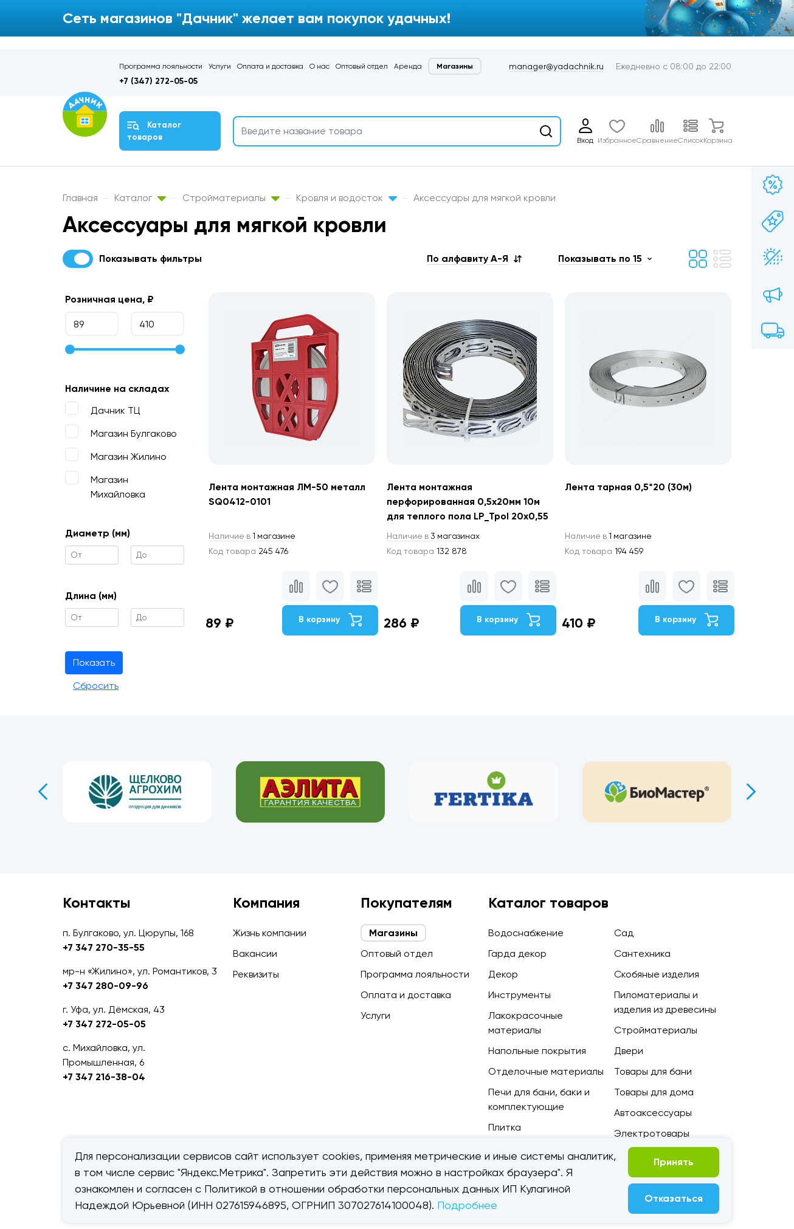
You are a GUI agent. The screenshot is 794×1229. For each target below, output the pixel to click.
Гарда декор (517, 953)
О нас (319, 66)
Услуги (220, 66)
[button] (474, 258)
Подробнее (467, 1205)
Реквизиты (256, 974)
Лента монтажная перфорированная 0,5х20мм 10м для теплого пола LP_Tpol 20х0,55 (468, 501)
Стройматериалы (231, 198)
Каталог (140, 198)
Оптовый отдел (362, 66)
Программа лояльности (160, 66)
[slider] (70, 349)
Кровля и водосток (346, 198)
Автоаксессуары (653, 1112)
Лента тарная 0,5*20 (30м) (630, 487)
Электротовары (651, 1133)
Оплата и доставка (270, 66)
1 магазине (253, 536)
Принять (674, 1162)
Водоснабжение (526, 933)
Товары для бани (653, 1071)
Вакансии (255, 953)
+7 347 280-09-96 (105, 985)
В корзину (329, 620)
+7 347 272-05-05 (104, 1024)
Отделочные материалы (546, 1071)
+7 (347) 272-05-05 (158, 81)
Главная (80, 198)
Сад (623, 933)
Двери (628, 1050)
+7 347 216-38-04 (104, 1077)
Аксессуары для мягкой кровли (484, 198)
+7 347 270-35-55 (104, 947)
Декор (503, 974)
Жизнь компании (269, 933)
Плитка (504, 1127)
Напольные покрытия (537, 1050)
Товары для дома (654, 1092)
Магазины (455, 66)
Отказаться (673, 1198)
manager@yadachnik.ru (556, 66)
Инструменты (519, 995)
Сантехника (642, 953)
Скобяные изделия (656, 974)
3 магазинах (434, 536)
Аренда (408, 66)
